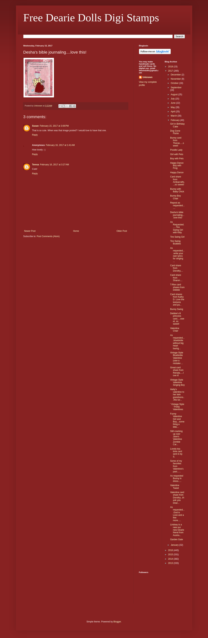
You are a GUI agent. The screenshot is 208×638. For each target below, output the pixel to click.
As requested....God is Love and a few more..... (177, 514)
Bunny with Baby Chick (177, 190)
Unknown (148, 77)
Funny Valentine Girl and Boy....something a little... (177, 420)
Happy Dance (177, 172)
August (174, 94)
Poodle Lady (176, 150)
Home (76, 231)
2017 (171, 71)
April (173, 111)
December (176, 74)
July (173, 98)
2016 (171, 550)
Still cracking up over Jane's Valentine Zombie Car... (176, 438)
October (175, 83)
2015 (171, 554)
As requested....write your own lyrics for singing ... (177, 255)
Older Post (122, 231)
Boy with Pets (177, 158)
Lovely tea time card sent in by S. (176, 453)
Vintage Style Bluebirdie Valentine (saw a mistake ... (176, 358)
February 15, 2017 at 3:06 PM (54, 126)
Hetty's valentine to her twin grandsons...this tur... (177, 394)
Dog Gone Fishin (175, 132)
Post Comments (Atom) (48, 236)
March (174, 115)
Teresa (35, 164)
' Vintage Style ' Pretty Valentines (177, 407)
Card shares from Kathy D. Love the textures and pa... (177, 299)
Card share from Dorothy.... (176, 268)
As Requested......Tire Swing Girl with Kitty (177, 227)
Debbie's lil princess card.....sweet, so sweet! (177, 318)
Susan (35, 126)
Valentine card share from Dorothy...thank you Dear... (177, 497)
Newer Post (30, 231)
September (176, 87)
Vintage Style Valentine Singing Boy (177, 382)
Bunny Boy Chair (175, 197)
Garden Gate (176, 539)
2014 (171, 559)
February (175, 120)
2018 (171, 66)
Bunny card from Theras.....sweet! (177, 142)
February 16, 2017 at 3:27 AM (54, 164)
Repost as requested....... (177, 205)
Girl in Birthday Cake (177, 125)
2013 (171, 563)
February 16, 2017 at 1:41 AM (60, 145)
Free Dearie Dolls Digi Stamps (91, 18)
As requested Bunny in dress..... (176, 478)
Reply (35, 135)
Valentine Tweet (174, 486)
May (173, 107)
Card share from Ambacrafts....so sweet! (177, 180)
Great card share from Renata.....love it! (177, 371)
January (175, 545)
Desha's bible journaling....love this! (177, 215)
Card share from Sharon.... (176, 278)
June (173, 103)
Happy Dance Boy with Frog (177, 166)
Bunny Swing (176, 309)
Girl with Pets (176, 154)
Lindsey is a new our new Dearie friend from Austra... (177, 530)
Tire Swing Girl (177, 237)
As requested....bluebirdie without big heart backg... (177, 342)
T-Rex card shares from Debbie (177, 287)
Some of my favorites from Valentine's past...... (176, 466)
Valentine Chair (174, 329)
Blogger (117, 621)
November (176, 79)
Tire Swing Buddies (175, 242)
